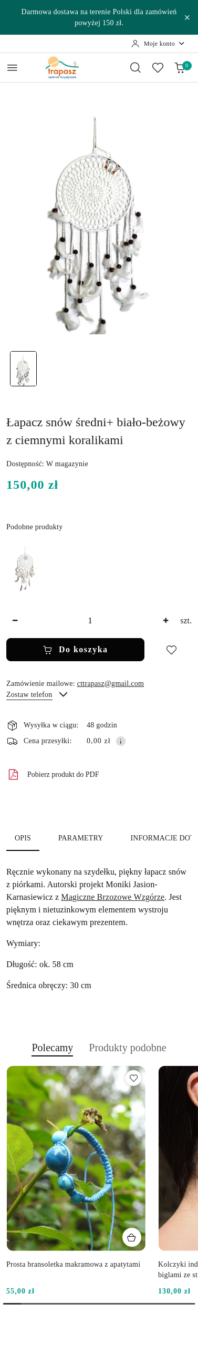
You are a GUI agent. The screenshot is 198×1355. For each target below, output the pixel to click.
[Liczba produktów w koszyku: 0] (179, 67)
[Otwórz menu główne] (12, 67)
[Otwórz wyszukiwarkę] (135, 67)
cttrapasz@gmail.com (110, 683)
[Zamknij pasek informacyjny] (187, 17)
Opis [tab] (23, 838)
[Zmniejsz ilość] (15, 621)
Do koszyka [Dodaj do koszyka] (75, 649)
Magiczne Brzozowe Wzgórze (112, 896)
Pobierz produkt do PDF (52, 774)
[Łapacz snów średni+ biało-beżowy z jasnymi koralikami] (25, 567)
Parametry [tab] (80, 838)
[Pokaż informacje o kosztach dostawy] (121, 741)
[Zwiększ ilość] (165, 621)
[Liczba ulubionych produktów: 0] (157, 67)
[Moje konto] (158, 44)
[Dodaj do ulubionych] (171, 649)
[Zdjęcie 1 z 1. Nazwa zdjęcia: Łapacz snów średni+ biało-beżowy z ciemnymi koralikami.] (23, 368)
